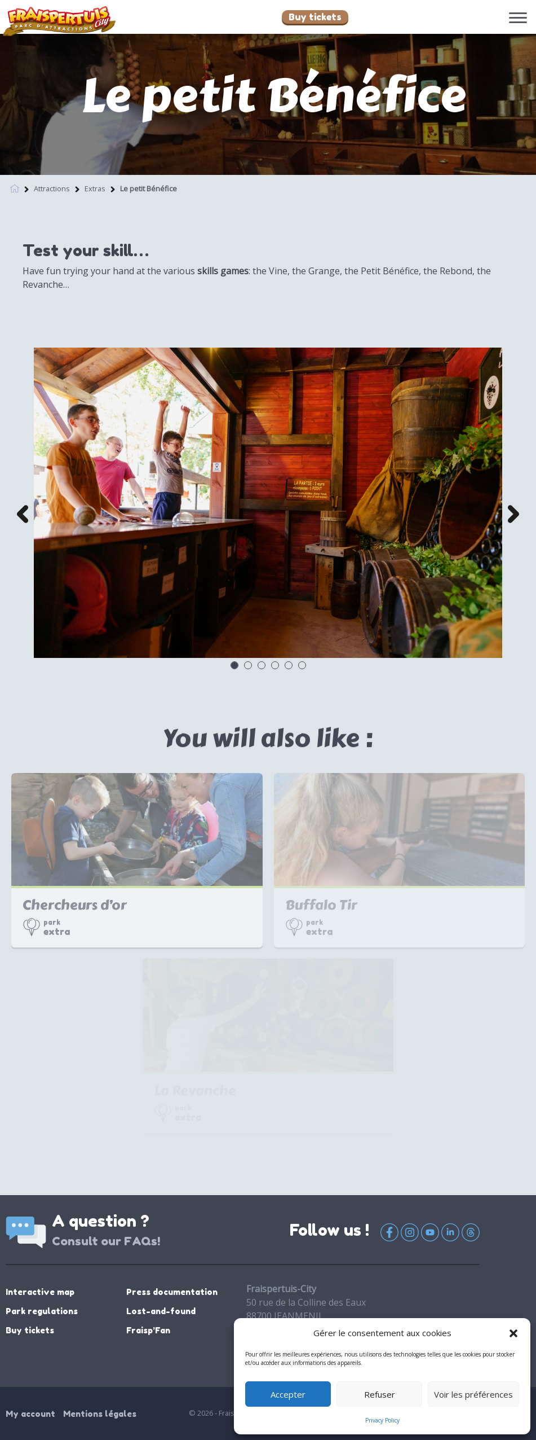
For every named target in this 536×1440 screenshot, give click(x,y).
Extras (95, 186)
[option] (268, 503)
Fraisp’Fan (148, 1330)
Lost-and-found (161, 1311)
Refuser (379, 1394)
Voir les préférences (473, 1394)
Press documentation (172, 1292)
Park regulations (42, 1311)
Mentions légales (99, 1414)
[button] (513, 1332)
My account (30, 1414)
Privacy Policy (382, 1420)
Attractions (52, 186)
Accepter (288, 1394)
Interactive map (40, 1292)
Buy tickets (315, 17)
